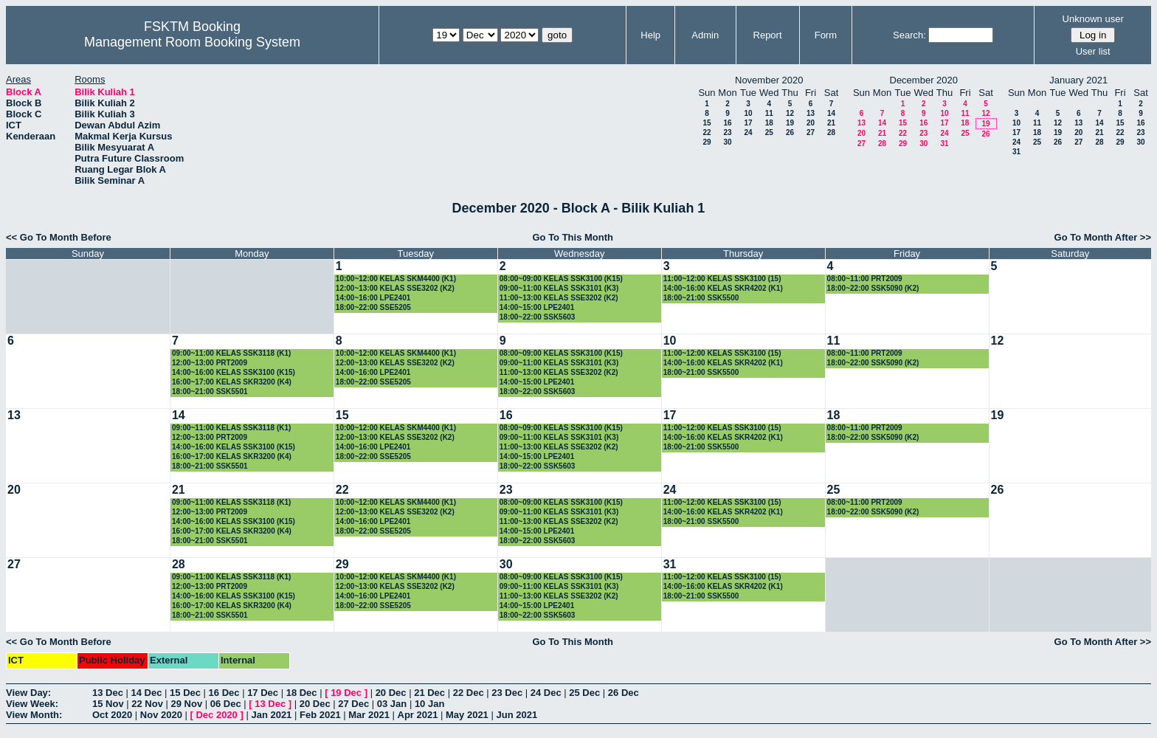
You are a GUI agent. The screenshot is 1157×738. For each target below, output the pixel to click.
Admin (705, 35)
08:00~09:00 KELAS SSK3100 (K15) (561, 279)
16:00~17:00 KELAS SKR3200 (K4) (231, 382)
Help (650, 35)
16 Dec (224, 692)
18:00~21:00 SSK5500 (701, 298)
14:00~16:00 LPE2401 (373, 298)
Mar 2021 (369, 714)
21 (831, 123)
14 (831, 113)
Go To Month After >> (1102, 237)
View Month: (34, 714)
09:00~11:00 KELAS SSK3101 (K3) (559, 288)
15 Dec (185, 692)
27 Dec (353, 703)
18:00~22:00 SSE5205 (373, 307)
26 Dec (623, 692)
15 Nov (108, 703)
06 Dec (225, 703)
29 (706, 142)
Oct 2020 (112, 714)
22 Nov (147, 703)
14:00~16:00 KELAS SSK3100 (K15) (233, 372)
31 (944, 143)
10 (748, 113)
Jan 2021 (271, 714)
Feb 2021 (320, 714)
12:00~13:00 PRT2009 (209, 363)
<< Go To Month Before (58, 237)
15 (706, 123)
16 (727, 123)
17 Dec (262, 692)
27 (811, 132)
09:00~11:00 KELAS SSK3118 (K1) (231, 353)
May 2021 (467, 714)
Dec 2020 (216, 714)
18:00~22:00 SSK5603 (538, 317)
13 (811, 113)
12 (790, 113)
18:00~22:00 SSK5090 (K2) (873, 288)
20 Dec (391, 692)
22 (706, 132)
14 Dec (146, 692)
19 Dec (346, 692)
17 (748, 123)
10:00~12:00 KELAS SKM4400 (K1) (396, 279)
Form (826, 35)
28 (831, 132)
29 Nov (187, 703)
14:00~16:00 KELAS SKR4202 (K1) (723, 288)
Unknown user (1093, 18)
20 (811, 123)
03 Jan (392, 703)
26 (790, 132)
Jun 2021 (516, 714)
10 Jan (429, 703)
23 (727, 132)
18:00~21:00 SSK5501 (210, 391)
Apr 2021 (418, 714)
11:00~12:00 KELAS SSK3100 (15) (722, 279)
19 (790, 123)
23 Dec (506, 692)
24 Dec (546, 692)
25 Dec (584, 692)
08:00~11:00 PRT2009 (864, 279)
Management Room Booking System (192, 42)
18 (769, 123)
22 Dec (468, 692)
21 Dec (429, 692)
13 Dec (107, 692)
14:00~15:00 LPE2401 (537, 307)
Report (767, 35)
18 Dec (301, 692)
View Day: (28, 692)
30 (727, 142)
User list (1093, 51)
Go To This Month (572, 237)
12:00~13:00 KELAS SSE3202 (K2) (395, 288)
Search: (909, 35)
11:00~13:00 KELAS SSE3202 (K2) (559, 298)
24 (748, 132)
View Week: (32, 703)
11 (769, 113)
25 (769, 132)
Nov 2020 (161, 714)
